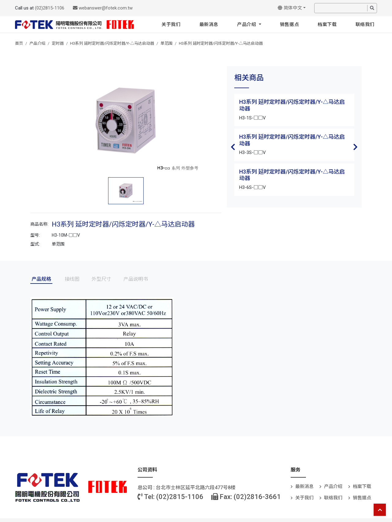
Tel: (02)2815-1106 (170, 497)
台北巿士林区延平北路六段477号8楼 (196, 487)
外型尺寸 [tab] (101, 279)
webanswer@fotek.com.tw (103, 8)
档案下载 (327, 24)
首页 (19, 43)
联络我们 (365, 24)
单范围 (166, 43)
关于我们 (170, 24)
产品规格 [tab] (41, 279)
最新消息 (208, 24)
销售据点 (289, 24)
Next (355, 147)
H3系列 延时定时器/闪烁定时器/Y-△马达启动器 (112, 43)
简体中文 (290, 8)
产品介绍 (247, 24)
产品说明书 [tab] (135, 279)
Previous (233, 147)
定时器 (58, 43)
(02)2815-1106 (49, 8)
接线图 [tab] (72, 279)
